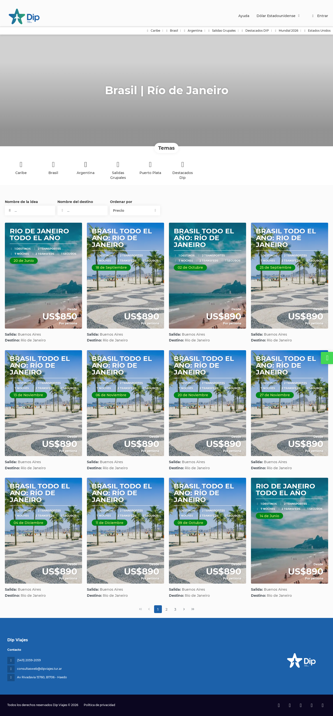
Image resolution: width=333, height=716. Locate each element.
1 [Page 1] (157, 609)
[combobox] (82, 210)
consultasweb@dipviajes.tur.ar (39, 668)
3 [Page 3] (175, 609)
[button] (135, 210)
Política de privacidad (99, 705)
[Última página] (193, 609)
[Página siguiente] (184, 609)
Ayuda (243, 16)
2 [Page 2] (166, 609)
